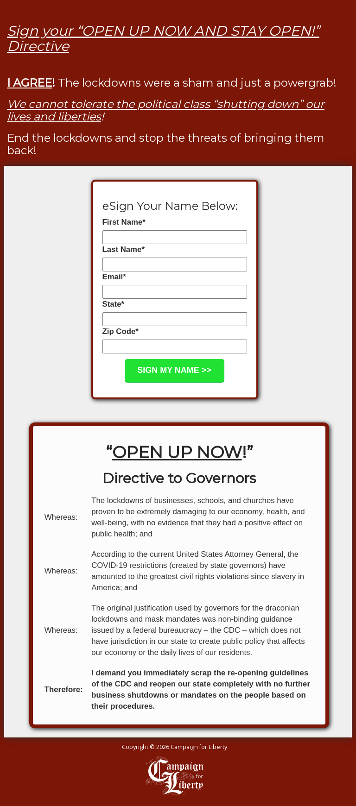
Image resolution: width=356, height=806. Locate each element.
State (113, 304)
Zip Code (120, 331)
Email (114, 276)
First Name (124, 222)
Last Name (123, 249)
